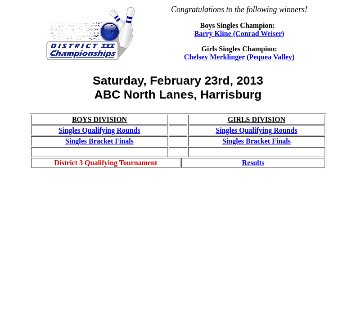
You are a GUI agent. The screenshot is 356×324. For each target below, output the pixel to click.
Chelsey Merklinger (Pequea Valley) (239, 57)
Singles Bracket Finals (99, 141)
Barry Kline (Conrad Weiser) (239, 33)
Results (253, 162)
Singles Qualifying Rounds (99, 130)
